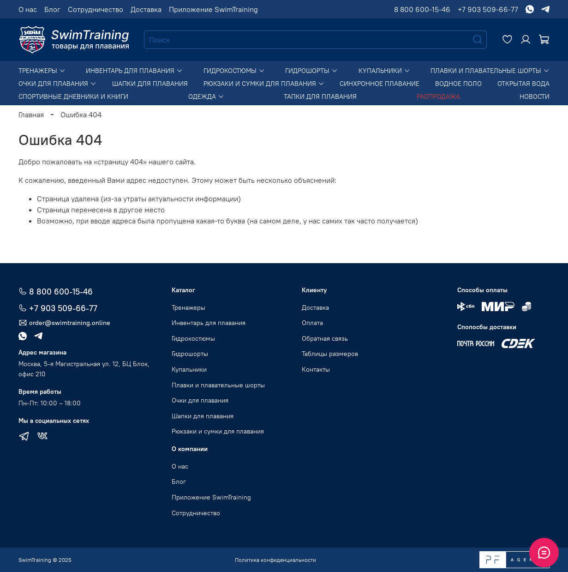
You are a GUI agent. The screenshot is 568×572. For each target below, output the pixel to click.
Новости (535, 96)
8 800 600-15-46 (422, 9)
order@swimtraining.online (64, 323)
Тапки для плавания (320, 96)
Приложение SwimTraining (213, 9)
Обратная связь (325, 338)
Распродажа (438, 96)
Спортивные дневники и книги (73, 96)
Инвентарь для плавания (134, 70)
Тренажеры (42, 70)
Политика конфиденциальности (275, 559)
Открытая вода (523, 83)
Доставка (146, 9)
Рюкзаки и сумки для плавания (263, 83)
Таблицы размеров (330, 353)
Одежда (206, 96)
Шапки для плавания (150, 83)
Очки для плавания (57, 83)
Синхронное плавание (379, 83)
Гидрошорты (311, 70)
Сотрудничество (95, 9)
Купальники (384, 70)
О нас (27, 9)
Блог (52, 9)
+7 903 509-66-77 (488, 9)
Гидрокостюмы (234, 70)
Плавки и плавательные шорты (490, 70)
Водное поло (458, 83)
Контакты (316, 369)
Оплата (312, 323)
